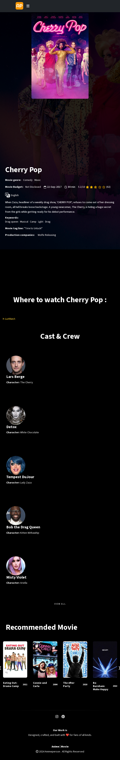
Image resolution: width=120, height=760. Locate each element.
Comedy (28, 180)
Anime (55, 746)
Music (37, 180)
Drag (47, 222)
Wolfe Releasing (47, 235)
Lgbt (40, 222)
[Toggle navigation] (28, 6)
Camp (33, 222)
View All (60, 604)
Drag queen (11, 222)
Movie (65, 746)
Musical (24, 222)
